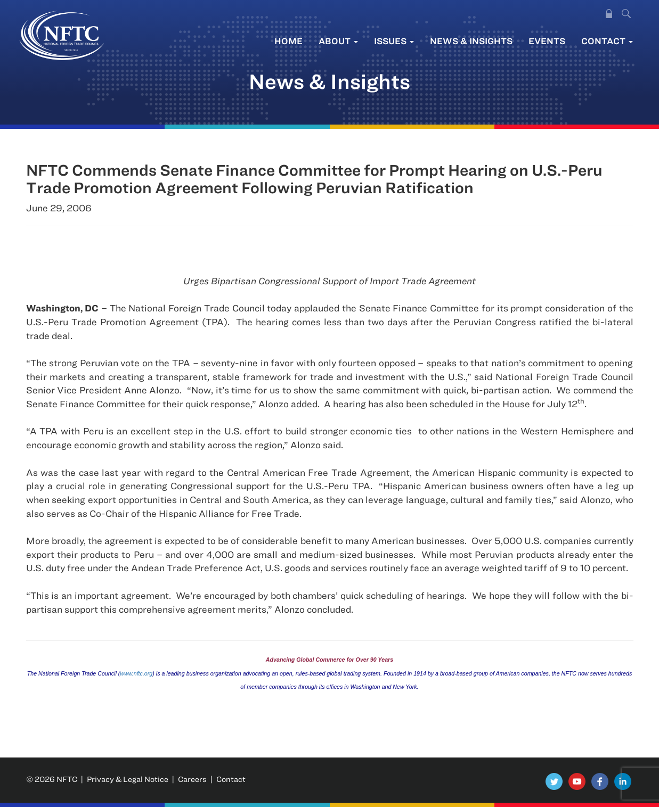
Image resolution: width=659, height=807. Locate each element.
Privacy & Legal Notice (127, 779)
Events (546, 41)
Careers (192, 779)
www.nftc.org (136, 673)
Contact (607, 41)
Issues (394, 41)
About (338, 41)
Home (288, 41)
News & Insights (471, 41)
